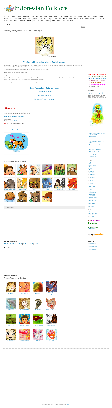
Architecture (94, 16)
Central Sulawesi (92, 174)
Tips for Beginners (91, 228)
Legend (50, 16)
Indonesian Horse (92, 245)
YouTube (5, 20)
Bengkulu (91, 169)
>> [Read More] (41, 81)
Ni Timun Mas (38, 309)
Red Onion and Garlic (11, 340)
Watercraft (6, 18)
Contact (58, 20)
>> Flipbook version (44, 95)
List (37, 16)
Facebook (19, 16)
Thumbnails (29, 20)
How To (15, 20)
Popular (45, 16)
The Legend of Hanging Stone (95, 149)
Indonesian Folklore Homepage (44, 99)
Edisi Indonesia (26, 16)
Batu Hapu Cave (10, 293)
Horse (24, 18)
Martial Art (76, 18)
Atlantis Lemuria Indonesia (94, 251)
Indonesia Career (92, 243)
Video (34, 20)
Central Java (91, 171)
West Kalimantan (92, 200)
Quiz (38, 20)
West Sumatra (92, 204)
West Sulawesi (92, 203)
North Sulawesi (92, 186)
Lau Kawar (47, 189)
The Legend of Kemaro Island (95, 144)
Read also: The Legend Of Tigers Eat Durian (14, 129)
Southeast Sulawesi (93, 197)
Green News (91, 216)
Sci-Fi (60, 18)
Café (42, 20)
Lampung (91, 183)
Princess (55, 16)
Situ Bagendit (51, 340)
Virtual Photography (93, 214)
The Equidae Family (93, 213)
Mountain (86, 18)
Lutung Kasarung (60, 189)
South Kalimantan (92, 192)
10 (37, 244)
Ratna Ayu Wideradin (24, 325)
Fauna (15, 18)
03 (15, 120)
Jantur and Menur (24, 293)
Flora (11, 18)
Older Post (82, 213)
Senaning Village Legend (24, 340)
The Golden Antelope (22, 189)
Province (92, 18)
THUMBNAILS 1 (10, 244)
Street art (65, 18)
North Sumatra (92, 188)
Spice (41, 18)
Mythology (66, 16)
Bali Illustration (92, 248)
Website (13, 16)
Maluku (90, 185)
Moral (41, 16)
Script (85, 16)
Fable (71, 16)
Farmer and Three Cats (51, 309)
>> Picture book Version (44, 91)
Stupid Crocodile (10, 325)
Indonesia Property (93, 249)
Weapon (29, 18)
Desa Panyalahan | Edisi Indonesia (44, 88)
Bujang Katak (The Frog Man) (95, 93)
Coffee (55, 18)
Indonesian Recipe (93, 246)
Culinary (80, 16)
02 (14, 120)
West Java (91, 198)
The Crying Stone (92, 136)
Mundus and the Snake (38, 325)
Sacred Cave (11, 309)
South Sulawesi (92, 194)
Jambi (90, 182)
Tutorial (10, 20)
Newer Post (6, 213)
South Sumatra (92, 195)
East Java (91, 175)
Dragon (19, 18)
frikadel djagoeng (92, 211)
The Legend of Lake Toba (94, 151)
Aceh (90, 162)
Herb (45, 18)
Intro (9, 16)
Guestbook (47, 20)
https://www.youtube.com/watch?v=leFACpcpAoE (14, 124)
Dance (75, 16)
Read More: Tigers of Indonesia (14, 116)
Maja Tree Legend (51, 325)
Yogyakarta (91, 206)
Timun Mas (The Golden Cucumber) (96, 139)
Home (5, 16)
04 (16, 120)
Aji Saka (34, 189)
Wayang (70, 18)
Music (89, 16)
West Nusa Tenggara (93, 201)
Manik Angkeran (72, 189)
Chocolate (50, 18)
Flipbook (102, 18)
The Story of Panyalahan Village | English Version (44, 62)
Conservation (35, 18)
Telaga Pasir (37, 293)
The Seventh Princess (24, 309)
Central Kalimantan (93, 172)
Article (97, 18)
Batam (90, 168)
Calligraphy (101, 16)
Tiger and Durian (16, 151)
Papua (90, 189)
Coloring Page (22, 20)
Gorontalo (91, 180)
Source (63, 20)
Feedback (53, 20)
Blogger (67, 404)
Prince (60, 16)
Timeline (32, 16)
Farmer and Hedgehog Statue (9, 189)
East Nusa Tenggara (93, 179)
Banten (90, 166)
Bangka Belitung (92, 165)
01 (12, 120)
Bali (90, 163)
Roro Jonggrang (92, 154)
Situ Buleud (38, 340)
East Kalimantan (92, 177)
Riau (90, 191)
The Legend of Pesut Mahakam (95, 147)
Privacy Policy (70, 20)
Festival (81, 18)
